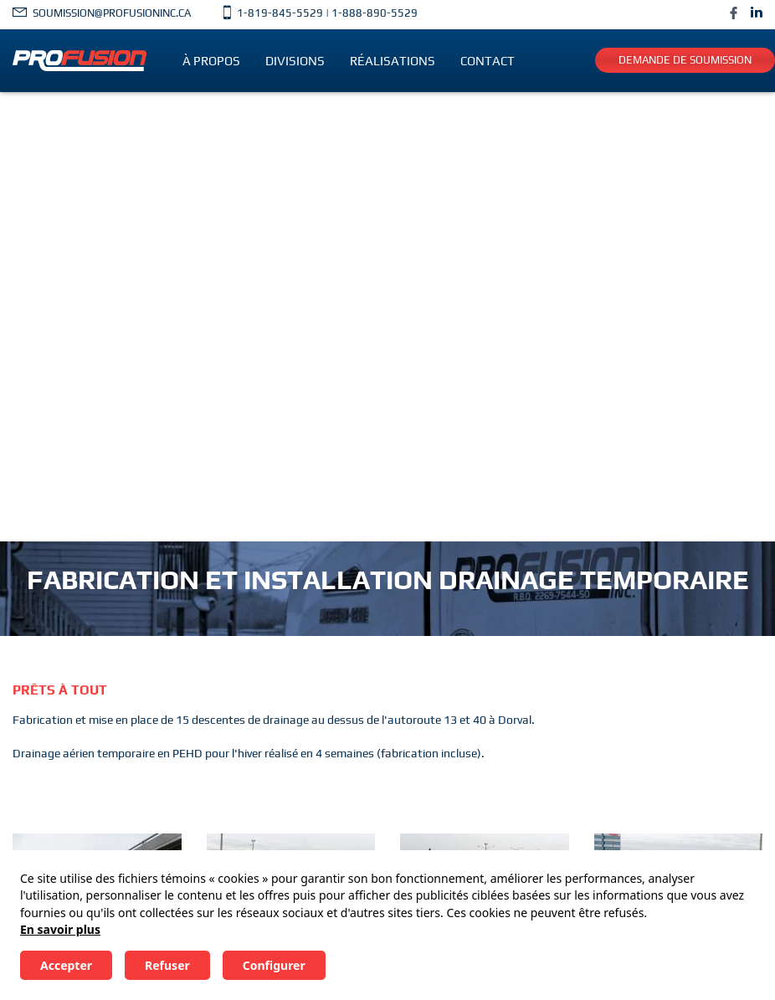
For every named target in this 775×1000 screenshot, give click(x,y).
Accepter (66, 965)
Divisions (295, 61)
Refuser (167, 965)
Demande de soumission (685, 60)
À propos (211, 61)
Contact (487, 61)
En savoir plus (60, 929)
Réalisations (392, 61)
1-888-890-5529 (374, 13)
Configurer (274, 965)
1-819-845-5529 (280, 13)
